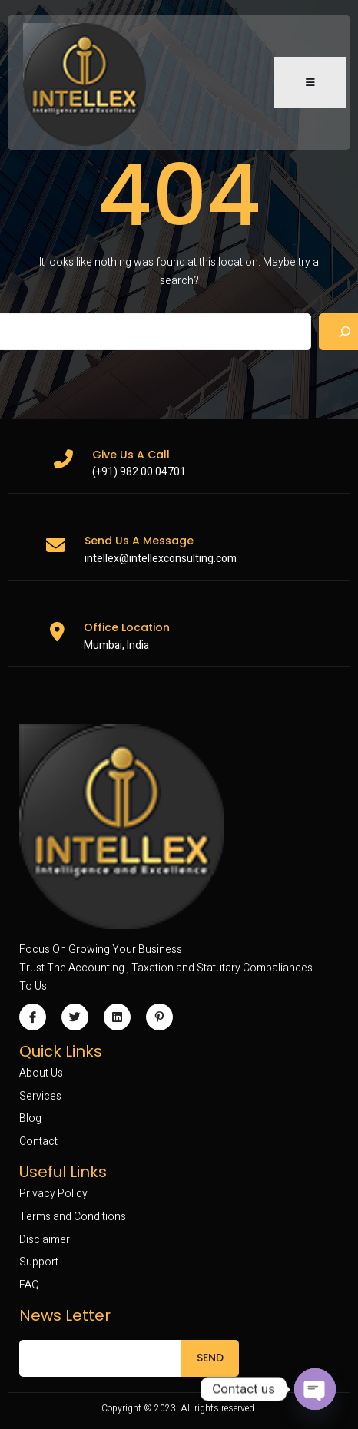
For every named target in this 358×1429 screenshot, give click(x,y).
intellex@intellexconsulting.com (161, 559)
